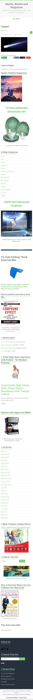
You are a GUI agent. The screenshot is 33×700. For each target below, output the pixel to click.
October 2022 (5, 481)
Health (3, 168)
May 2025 (4, 451)
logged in (12, 69)
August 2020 (5, 503)
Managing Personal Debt (8, 348)
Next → (29, 59)
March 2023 (4, 469)
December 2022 (6, 475)
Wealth (3, 195)
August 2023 (5, 463)
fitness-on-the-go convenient (10, 289)
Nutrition (3, 183)
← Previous (4, 59)
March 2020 (4, 518)
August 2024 (5, 457)
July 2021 (4, 488)
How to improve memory (8, 684)
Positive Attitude (6, 189)
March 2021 (4, 494)
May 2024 (4, 460)
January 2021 (5, 500)
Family (3, 162)
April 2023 (4, 466)
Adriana (5, 30)
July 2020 (4, 506)
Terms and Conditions (12, 697)
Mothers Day (5, 180)
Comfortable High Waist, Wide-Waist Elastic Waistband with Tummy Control (15, 390)
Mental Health (5, 177)
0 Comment (18, 34)
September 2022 (6, 485)
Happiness (4, 165)
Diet (2, 159)
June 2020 (4, 509)
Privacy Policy (23, 697)
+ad (16, 145)
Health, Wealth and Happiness (16, 5)
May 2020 (4, 512)
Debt (2, 156)
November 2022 (6, 478)
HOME (2, 663)
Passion (3, 186)
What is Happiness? (7, 345)
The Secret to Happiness (8, 342)
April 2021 (4, 491)
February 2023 (5, 472)
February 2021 (5, 497)
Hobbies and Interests (8, 171)
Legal (2, 174)
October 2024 (5, 454)
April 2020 (4, 515)
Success (3, 192)
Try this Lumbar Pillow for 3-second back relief (15, 528)
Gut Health (4, 351)
